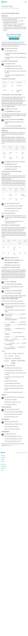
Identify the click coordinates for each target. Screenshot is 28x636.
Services (14, 461)
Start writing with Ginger (14, 38)
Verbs (8, 8)
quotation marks (10, 445)
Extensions (14, 468)
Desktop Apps (14, 466)
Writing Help (14, 457)
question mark (4, 279)
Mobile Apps (14, 464)
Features (14, 455)
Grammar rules (4, 8)
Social (14, 470)
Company (14, 459)
